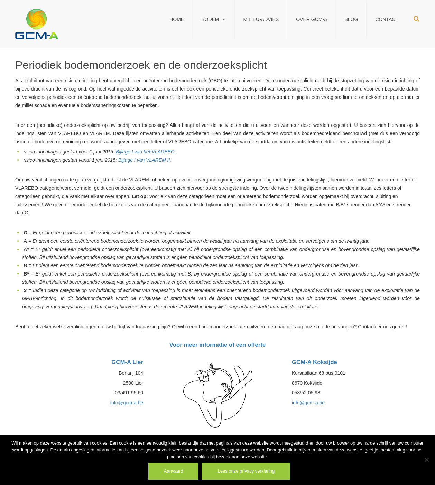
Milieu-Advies (261, 19)
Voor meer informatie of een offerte (217, 345)
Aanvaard (173, 471)
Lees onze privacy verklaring (246, 471)
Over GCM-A (311, 19)
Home (176, 19)
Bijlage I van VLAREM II (144, 160)
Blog (351, 19)
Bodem (213, 19)
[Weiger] (426, 459)
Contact (386, 19)
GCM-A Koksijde (314, 362)
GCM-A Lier (127, 362)
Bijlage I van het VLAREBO (145, 152)
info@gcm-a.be (126, 402)
